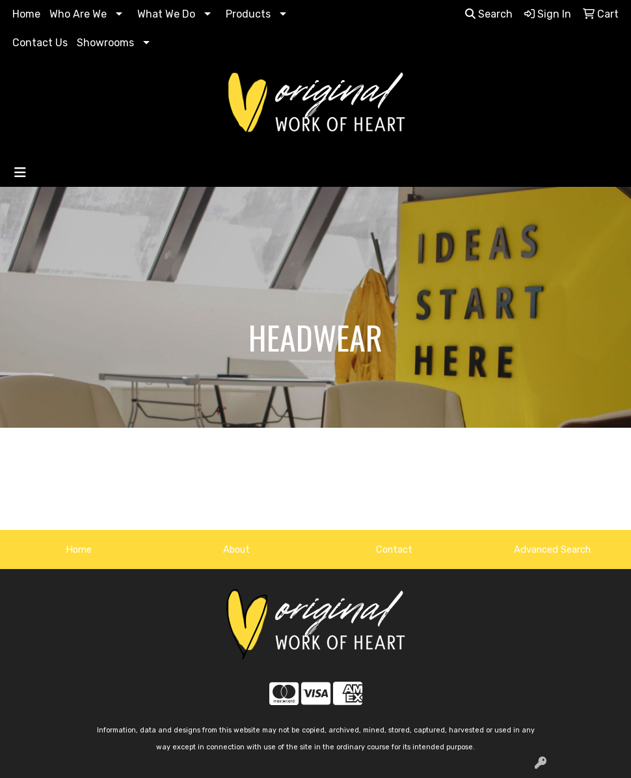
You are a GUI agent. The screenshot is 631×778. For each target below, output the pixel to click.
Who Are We (78, 14)
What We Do (166, 14)
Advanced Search (552, 549)
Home (26, 14)
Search (489, 14)
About (236, 549)
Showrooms (105, 42)
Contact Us (40, 42)
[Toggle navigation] (20, 172)
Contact (394, 549)
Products (248, 14)
